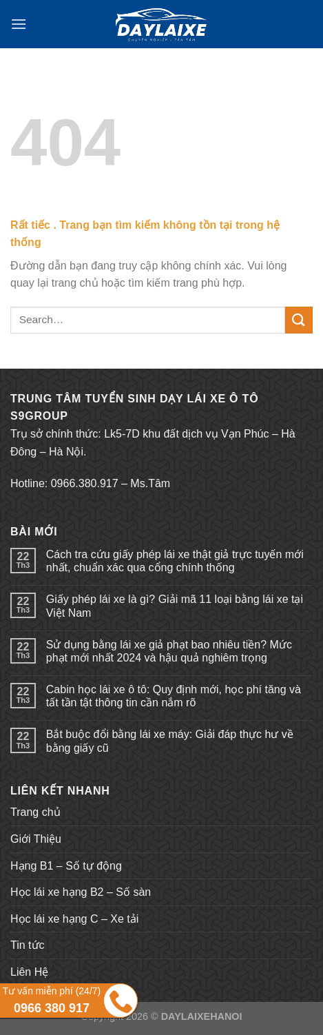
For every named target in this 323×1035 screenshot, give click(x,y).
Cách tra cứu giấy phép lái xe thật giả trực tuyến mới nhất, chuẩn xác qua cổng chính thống (175, 561)
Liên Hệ (29, 972)
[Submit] (299, 320)
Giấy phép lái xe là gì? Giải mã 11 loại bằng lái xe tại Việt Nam (174, 605)
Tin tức (27, 945)
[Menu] (18, 24)
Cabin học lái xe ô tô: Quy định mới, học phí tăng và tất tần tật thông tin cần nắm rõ (173, 696)
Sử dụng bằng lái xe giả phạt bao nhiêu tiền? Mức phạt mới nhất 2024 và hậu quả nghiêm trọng (169, 651)
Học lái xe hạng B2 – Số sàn (80, 892)
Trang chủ (35, 812)
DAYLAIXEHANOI (201, 1016)
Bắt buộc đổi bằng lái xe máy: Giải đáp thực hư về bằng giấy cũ (169, 740)
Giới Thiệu (35, 839)
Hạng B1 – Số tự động (66, 866)
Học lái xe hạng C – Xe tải (74, 919)
